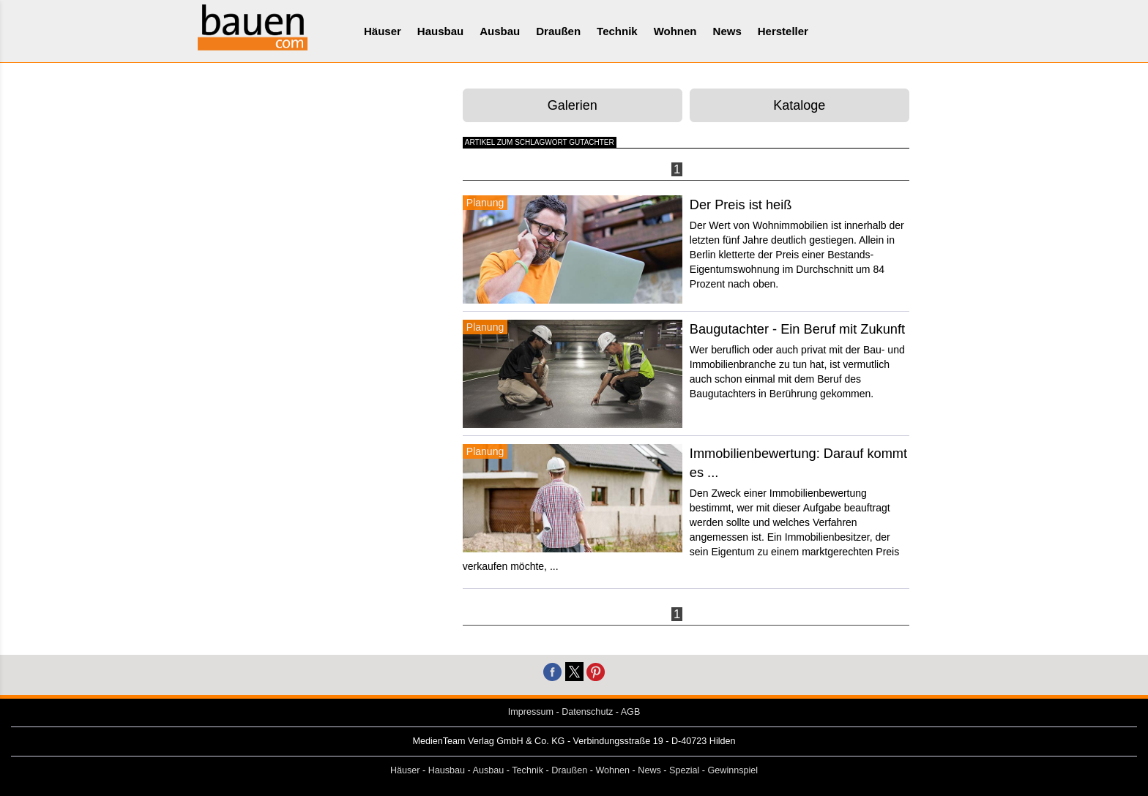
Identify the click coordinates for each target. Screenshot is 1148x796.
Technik (617, 31)
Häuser (382, 31)
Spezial (684, 770)
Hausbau (440, 31)
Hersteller (783, 31)
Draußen (558, 31)
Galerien (572, 105)
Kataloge (799, 105)
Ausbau (500, 31)
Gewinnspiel (733, 770)
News (727, 31)
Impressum (531, 712)
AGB (631, 712)
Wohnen (675, 31)
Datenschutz (587, 712)
